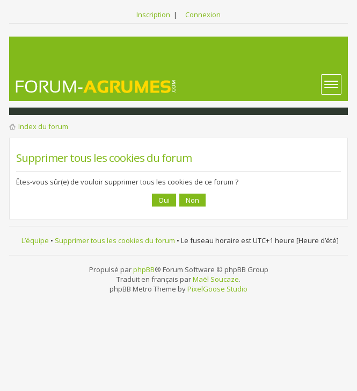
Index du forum (43, 126)
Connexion (203, 14)
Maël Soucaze (216, 279)
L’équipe (35, 240)
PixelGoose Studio (217, 289)
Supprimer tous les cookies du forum (115, 240)
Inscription (153, 14)
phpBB (144, 269)
